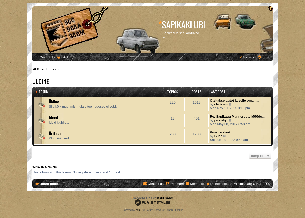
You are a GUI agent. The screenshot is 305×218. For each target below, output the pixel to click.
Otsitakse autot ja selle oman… (234, 100)
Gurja (218, 136)
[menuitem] (62, 57)
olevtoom (221, 104)
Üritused (56, 133)
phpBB (139, 210)
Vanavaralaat (220, 132)
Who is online (44, 167)
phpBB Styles (164, 197)
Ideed (53, 118)
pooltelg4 (221, 120)
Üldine (40, 81)
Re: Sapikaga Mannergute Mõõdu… (237, 116)
